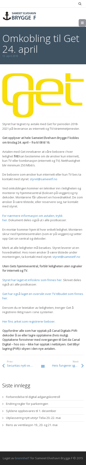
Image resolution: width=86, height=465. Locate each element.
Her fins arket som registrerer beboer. (28, 321)
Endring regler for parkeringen (27, 404)
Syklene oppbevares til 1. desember (31, 411)
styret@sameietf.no (43, 179)
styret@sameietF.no (66, 257)
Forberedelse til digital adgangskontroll (33, 397)
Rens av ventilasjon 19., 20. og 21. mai (32, 425)
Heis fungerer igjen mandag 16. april (67, 365)
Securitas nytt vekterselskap (25, 365)
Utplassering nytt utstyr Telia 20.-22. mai (33, 418)
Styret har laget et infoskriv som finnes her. (32, 280)
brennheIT (22, 458)
